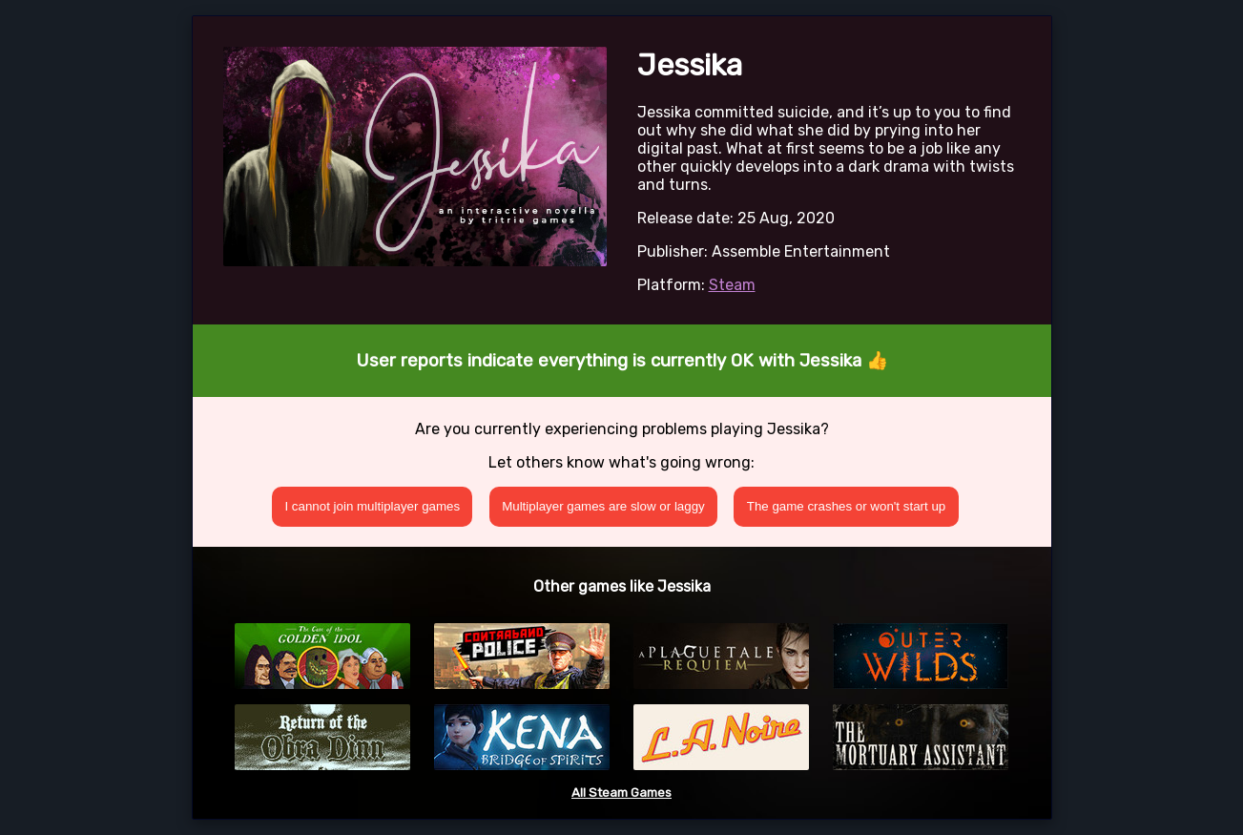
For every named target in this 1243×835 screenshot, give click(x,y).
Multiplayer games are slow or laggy (603, 506)
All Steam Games (621, 792)
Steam (732, 285)
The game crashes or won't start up (846, 506)
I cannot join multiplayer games (372, 506)
